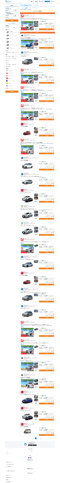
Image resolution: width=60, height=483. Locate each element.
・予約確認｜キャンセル (8, 462)
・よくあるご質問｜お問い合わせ (9, 464)
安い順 (26, 7)
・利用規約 (6, 479)
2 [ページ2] (37, 438)
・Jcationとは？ (7, 475)
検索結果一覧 (19, 3)
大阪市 (16, 3)
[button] (22, 7)
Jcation (6, 3)
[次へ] (41, 438)
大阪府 (13, 3)
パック (7, 451)
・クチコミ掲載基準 (8, 466)
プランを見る (49, 29)
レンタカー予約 (10, 3)
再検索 (12, 20)
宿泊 (31, 451)
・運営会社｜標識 (7, 477)
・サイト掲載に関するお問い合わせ (10, 470)
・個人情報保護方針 (8, 481)
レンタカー (7, 453)
